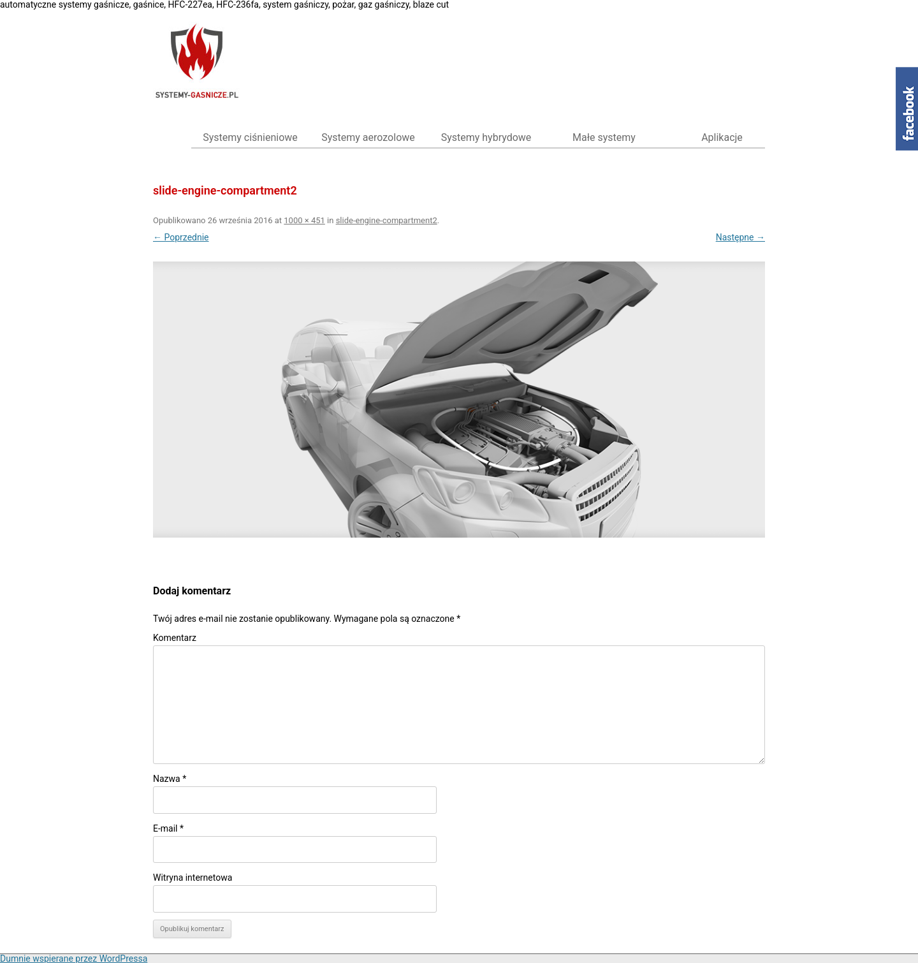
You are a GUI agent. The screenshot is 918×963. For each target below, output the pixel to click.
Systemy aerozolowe (368, 137)
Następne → (740, 237)
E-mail (168, 828)
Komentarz (174, 638)
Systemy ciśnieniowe (250, 137)
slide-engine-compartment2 (386, 220)
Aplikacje (722, 137)
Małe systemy (604, 137)
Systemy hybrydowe (486, 137)
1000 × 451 (304, 220)
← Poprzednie (181, 237)
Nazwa (169, 779)
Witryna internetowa (192, 877)
